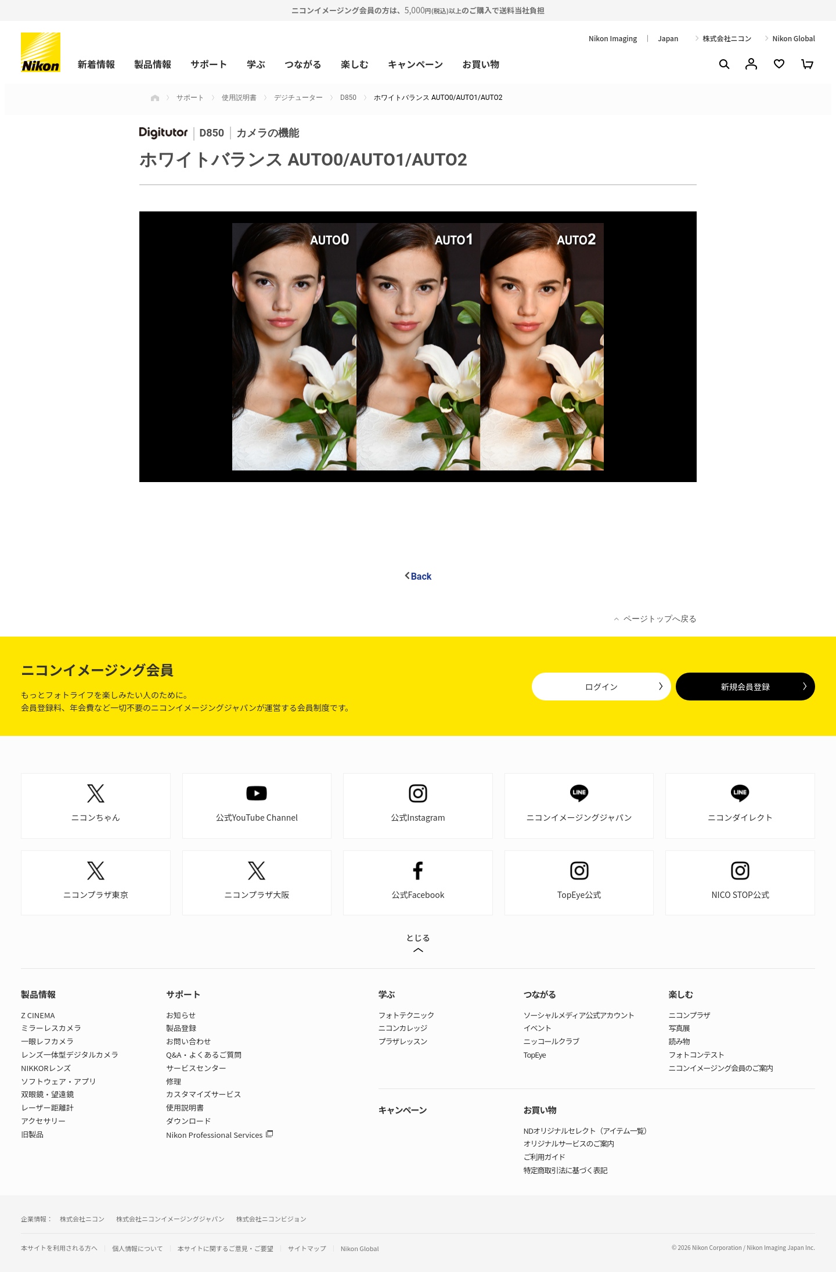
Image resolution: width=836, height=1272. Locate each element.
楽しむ (355, 64)
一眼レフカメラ (47, 1041)
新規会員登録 (745, 686)
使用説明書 (239, 98)
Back (421, 576)
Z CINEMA (38, 1015)
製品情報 (152, 64)
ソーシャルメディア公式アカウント (579, 1015)
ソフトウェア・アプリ (58, 1081)
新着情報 (96, 64)
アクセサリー (43, 1120)
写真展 (679, 1027)
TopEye (535, 1054)
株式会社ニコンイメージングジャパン (170, 1218)
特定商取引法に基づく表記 (565, 1170)
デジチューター (298, 98)
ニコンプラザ (690, 1015)
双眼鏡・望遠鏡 (47, 1093)
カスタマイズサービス (204, 1093)
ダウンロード (188, 1120)
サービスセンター (196, 1067)
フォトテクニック (406, 1015)
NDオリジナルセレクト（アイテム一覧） (587, 1130)
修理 (173, 1081)
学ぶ (256, 64)
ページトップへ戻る (660, 618)
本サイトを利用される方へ (59, 1247)
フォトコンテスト (697, 1054)
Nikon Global (793, 38)
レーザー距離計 (47, 1107)
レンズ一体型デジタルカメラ (69, 1054)
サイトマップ (307, 1248)
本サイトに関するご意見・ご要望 (225, 1248)
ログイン (601, 686)
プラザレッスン (403, 1041)
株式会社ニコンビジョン (271, 1218)
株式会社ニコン (726, 38)
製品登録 (181, 1027)
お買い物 (480, 64)
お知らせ (181, 1015)
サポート (209, 64)
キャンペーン (415, 64)
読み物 (679, 1041)
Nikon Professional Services (214, 1134)
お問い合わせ (188, 1041)
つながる (303, 64)
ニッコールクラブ (551, 1041)
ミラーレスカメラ (51, 1027)
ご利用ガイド (544, 1156)
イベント (538, 1027)
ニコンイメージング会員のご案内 (721, 1067)
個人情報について (137, 1248)
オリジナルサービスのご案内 (569, 1143)
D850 (348, 98)
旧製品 (32, 1134)
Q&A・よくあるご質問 (204, 1054)
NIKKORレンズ (46, 1067)
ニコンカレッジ (403, 1027)
